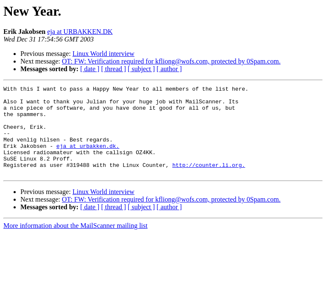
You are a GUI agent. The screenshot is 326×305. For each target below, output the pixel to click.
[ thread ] (113, 68)
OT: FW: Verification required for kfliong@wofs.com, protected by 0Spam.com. (171, 61)
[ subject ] (141, 68)
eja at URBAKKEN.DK (79, 31)
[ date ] (89, 68)
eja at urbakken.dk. (87, 158)
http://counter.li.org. (208, 181)
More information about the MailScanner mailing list (75, 243)
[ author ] (169, 68)
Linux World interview (104, 53)
